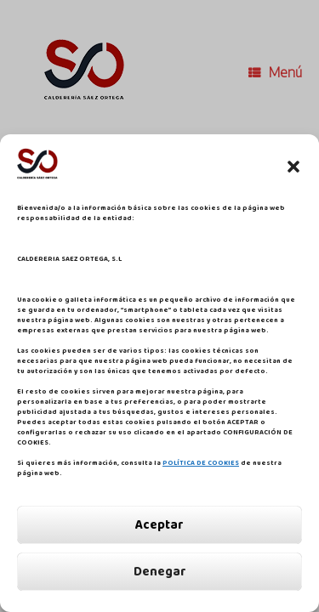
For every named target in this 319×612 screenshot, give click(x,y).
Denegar (160, 572)
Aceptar (159, 525)
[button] (293, 166)
